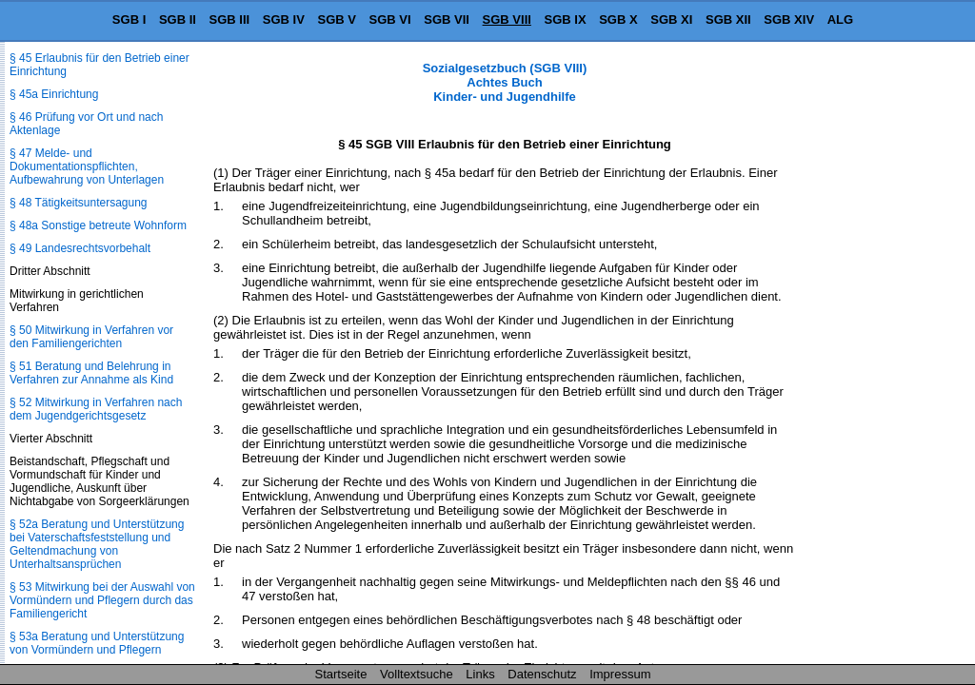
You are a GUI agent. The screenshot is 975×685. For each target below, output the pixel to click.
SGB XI (671, 19)
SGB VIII (507, 19)
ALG (840, 19)
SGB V (336, 19)
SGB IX (566, 19)
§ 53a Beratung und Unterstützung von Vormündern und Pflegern (97, 643)
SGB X (618, 19)
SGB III (229, 19)
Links (480, 674)
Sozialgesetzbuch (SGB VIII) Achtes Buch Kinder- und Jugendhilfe (505, 82)
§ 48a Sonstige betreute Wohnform (98, 225)
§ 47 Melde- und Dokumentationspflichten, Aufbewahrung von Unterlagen (87, 166)
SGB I (129, 19)
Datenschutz (541, 674)
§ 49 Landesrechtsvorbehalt (80, 248)
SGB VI (390, 19)
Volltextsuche (416, 674)
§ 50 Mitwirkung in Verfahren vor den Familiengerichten (91, 336)
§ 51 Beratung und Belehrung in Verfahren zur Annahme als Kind (91, 373)
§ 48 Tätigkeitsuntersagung (79, 202)
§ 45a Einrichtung (54, 94)
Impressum (619, 674)
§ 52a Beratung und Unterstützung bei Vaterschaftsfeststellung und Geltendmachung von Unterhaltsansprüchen (97, 544)
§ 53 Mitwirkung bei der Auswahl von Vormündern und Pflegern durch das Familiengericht (102, 600)
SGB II (177, 19)
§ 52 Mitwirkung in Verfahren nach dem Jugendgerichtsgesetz (96, 409)
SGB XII (728, 19)
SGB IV (284, 19)
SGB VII (446, 19)
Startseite (341, 674)
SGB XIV (789, 19)
